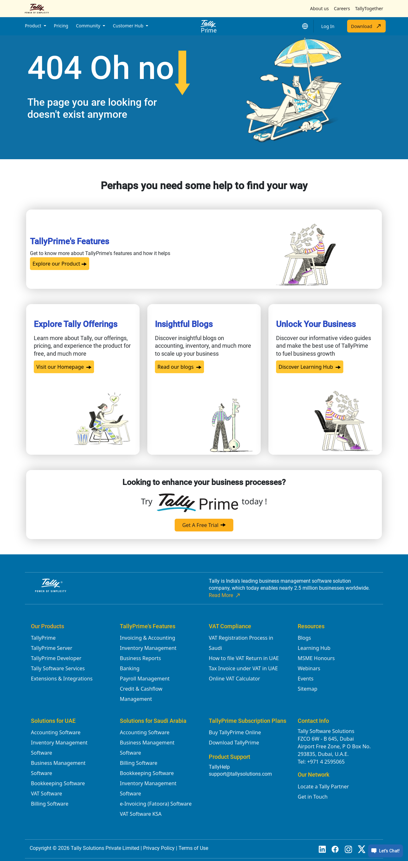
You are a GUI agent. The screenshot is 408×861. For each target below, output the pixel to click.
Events (305, 678)
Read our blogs (179, 366)
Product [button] (33, 26)
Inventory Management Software (59, 747)
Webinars (309, 668)
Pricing (61, 26)
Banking (130, 668)
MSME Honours (316, 658)
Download (366, 26)
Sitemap (307, 688)
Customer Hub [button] (128, 26)
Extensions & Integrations (61, 678)
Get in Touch (313, 796)
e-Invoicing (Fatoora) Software (156, 803)
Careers (342, 8)
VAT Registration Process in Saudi (241, 642)
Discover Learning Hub (310, 366)
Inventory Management (148, 647)
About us (319, 8)
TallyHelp (219, 767)
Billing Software (49, 803)
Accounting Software (55, 732)
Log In (327, 26)
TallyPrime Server (51, 647)
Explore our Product (60, 263)
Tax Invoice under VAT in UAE (243, 668)
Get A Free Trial (204, 525)
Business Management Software (58, 768)
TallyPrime (43, 637)
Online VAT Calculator (234, 678)
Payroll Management (145, 678)
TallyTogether (369, 8)
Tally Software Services (58, 668)
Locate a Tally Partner (323, 786)
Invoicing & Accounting (147, 637)
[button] (305, 26)
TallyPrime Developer (56, 658)
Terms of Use (193, 848)
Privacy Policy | (160, 848)
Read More (225, 595)
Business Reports (140, 658)
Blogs (304, 637)
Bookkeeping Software (58, 783)
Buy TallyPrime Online (235, 732)
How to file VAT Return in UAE (244, 658)
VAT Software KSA (141, 813)
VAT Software (46, 793)
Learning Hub (314, 647)
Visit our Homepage (63, 366)
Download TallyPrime (234, 742)
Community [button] (88, 26)
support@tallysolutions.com (240, 774)
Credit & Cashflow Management (141, 693)
